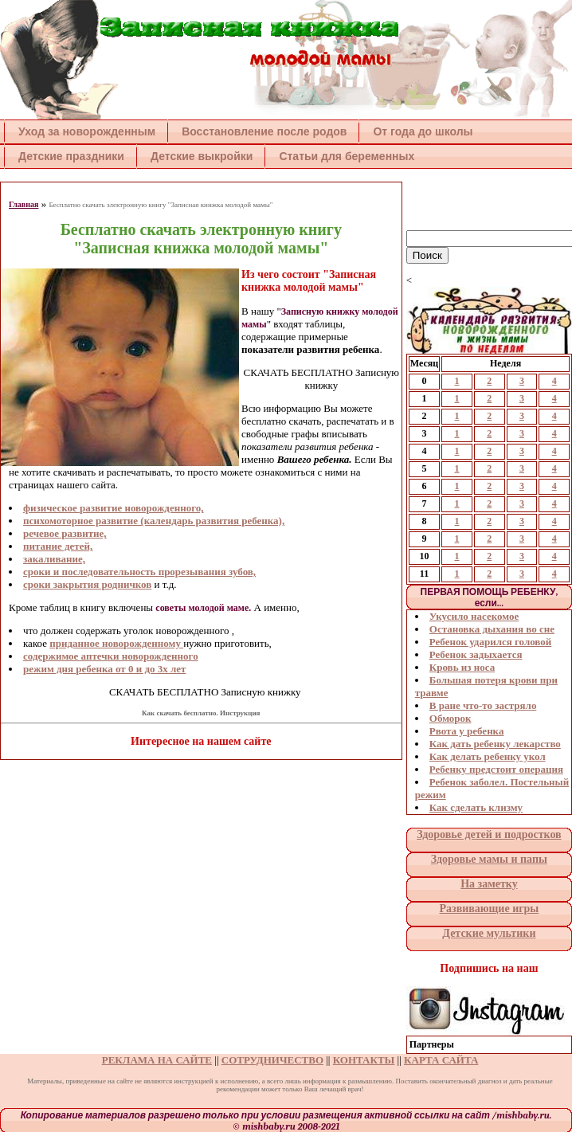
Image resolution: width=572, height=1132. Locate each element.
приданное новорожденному (116, 643)
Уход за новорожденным (86, 131)
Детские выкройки (202, 156)
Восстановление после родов (264, 131)
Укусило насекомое (474, 616)
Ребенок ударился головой (490, 642)
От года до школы (422, 131)
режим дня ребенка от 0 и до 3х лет (104, 669)
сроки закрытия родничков (87, 584)
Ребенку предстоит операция (496, 769)
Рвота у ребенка (466, 731)
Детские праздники (71, 156)
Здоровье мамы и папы (489, 859)
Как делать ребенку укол (487, 756)
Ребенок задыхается (476, 654)
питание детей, (57, 546)
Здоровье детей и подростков (489, 834)
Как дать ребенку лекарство (495, 744)
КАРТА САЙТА (441, 1060)
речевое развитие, (65, 533)
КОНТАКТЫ (364, 1060)
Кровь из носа (462, 667)
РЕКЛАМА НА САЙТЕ (157, 1060)
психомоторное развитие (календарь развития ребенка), (153, 521)
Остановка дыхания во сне (491, 629)
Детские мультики (488, 933)
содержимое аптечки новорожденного (110, 656)
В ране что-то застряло (483, 705)
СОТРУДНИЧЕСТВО (272, 1060)
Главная (23, 204)
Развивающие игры (489, 909)
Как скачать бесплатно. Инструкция (201, 713)
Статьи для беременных (346, 156)
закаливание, (54, 559)
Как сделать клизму (476, 807)
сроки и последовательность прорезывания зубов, (139, 572)
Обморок (450, 718)
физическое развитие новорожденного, (113, 508)
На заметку (489, 884)
